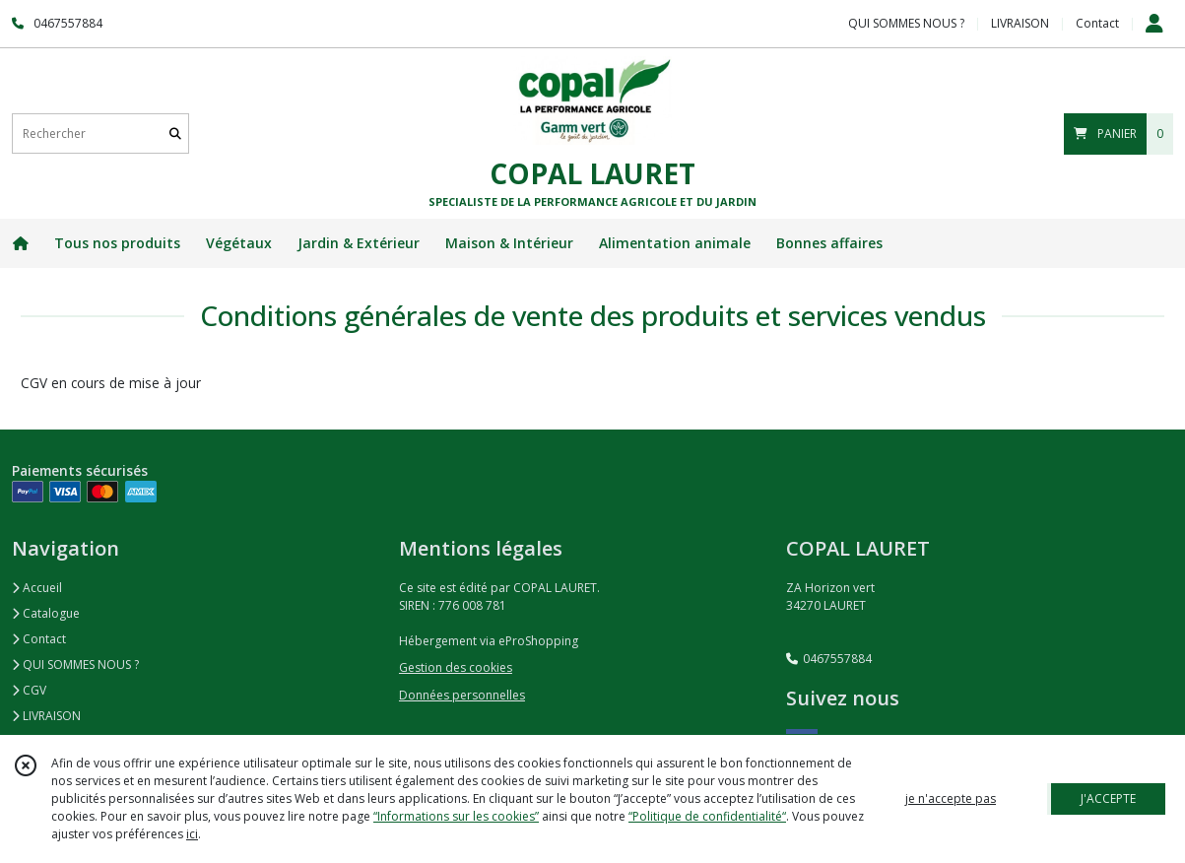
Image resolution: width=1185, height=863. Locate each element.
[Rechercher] (175, 133)
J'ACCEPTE (1108, 798)
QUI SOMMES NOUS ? (75, 664)
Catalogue (46, 613)
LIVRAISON (46, 715)
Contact (1097, 23)
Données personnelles (462, 695)
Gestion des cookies (455, 667)
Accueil (37, 587)
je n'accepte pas (950, 798)
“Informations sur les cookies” (456, 816)
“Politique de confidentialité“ (707, 816)
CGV (29, 690)
